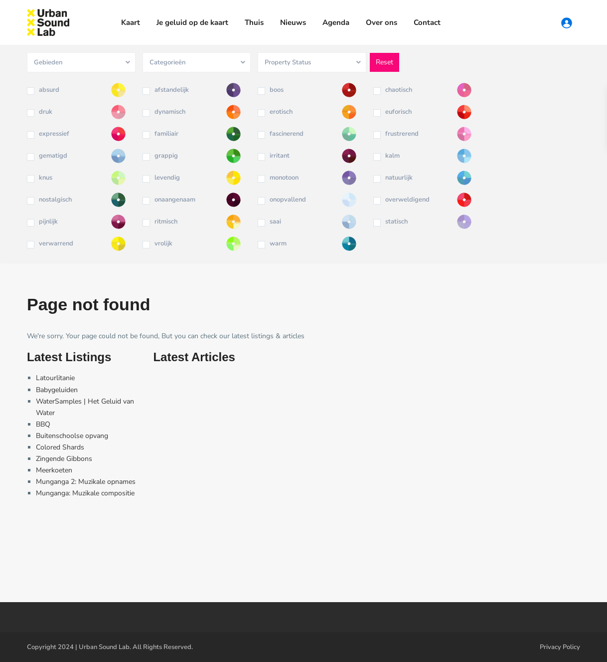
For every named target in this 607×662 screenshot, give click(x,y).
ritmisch (165, 221)
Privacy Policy (560, 647)
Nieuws (293, 22)
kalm (392, 155)
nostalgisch (55, 199)
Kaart (130, 22)
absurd (49, 89)
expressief (54, 133)
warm (278, 243)
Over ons (381, 22)
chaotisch (398, 89)
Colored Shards (60, 447)
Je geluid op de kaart (192, 22)
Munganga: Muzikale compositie (85, 493)
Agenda (335, 22)
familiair (166, 133)
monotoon (284, 177)
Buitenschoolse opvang (72, 436)
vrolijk (163, 243)
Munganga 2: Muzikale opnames (86, 481)
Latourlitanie (55, 378)
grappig (166, 155)
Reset (384, 62)
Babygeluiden (57, 390)
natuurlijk (399, 177)
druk (45, 111)
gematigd (53, 155)
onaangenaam (174, 199)
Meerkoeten (54, 470)
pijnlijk (48, 221)
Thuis (254, 22)
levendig (167, 177)
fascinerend (287, 133)
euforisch (398, 111)
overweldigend (407, 199)
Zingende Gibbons (64, 458)
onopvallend (288, 199)
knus (45, 177)
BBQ (43, 424)
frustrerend (402, 133)
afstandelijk (171, 89)
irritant (280, 155)
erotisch (281, 111)
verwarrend (56, 243)
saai (275, 221)
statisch (396, 221)
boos (277, 89)
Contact (427, 22)
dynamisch (169, 111)
